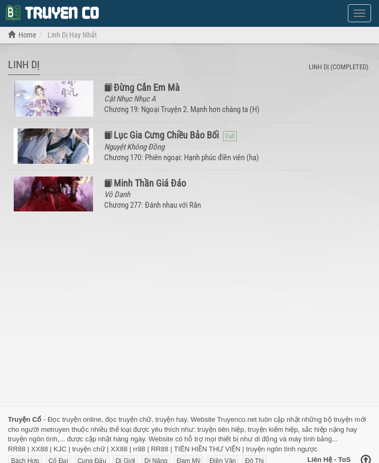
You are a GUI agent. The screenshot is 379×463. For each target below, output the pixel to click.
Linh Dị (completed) (338, 67)
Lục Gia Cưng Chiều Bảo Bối (166, 135)
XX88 (39, 449)
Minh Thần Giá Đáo (150, 183)
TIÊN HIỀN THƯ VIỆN (207, 449)
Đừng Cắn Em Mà (147, 87)
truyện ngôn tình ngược (281, 449)
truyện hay (171, 419)
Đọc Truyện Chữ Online (52, 12)
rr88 (139, 449)
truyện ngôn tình (33, 439)
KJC (60, 449)
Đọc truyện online (74, 419)
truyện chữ (88, 449)
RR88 (16, 449)
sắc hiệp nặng (323, 429)
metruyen (55, 429)
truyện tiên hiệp (220, 429)
